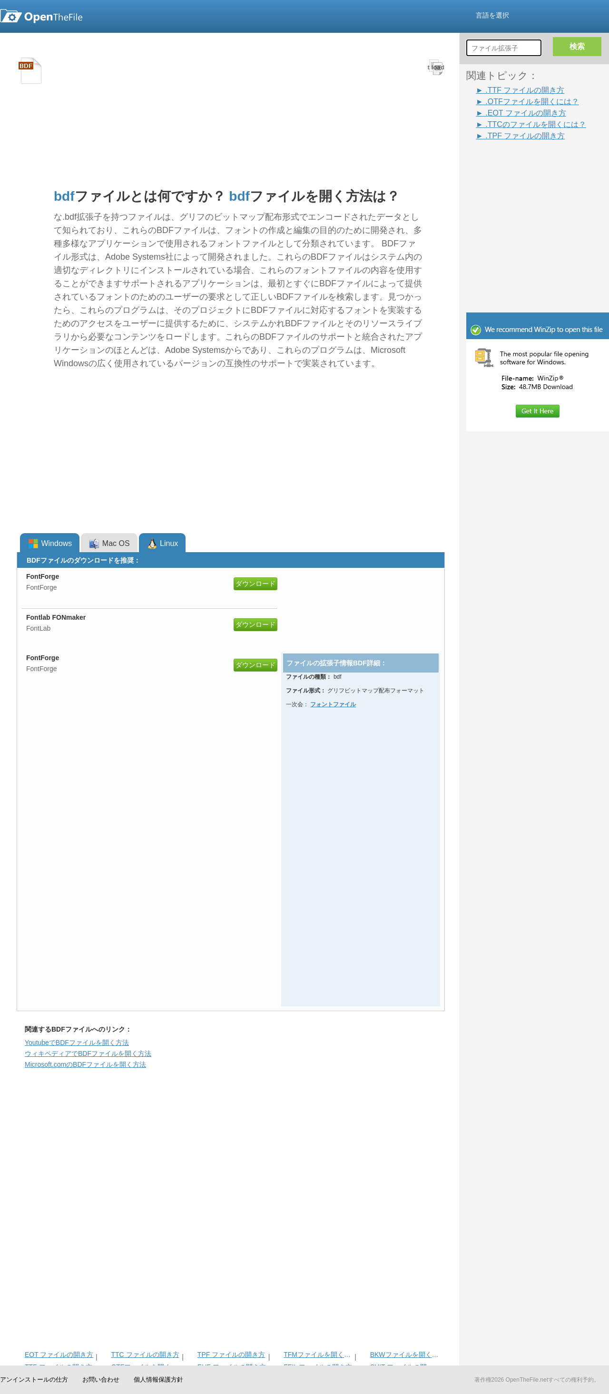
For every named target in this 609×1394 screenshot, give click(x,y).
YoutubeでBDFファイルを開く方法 (77, 1042)
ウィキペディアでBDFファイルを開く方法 (88, 1053)
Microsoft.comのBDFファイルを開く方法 (85, 1064)
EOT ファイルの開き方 (59, 1354)
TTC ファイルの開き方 (145, 1354)
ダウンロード (255, 583)
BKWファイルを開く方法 (404, 1354)
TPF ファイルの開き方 (231, 1354)
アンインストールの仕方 (34, 1379)
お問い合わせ (100, 1379)
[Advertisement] (523, 162)
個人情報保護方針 (158, 1379)
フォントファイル (333, 704)
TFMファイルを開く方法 (318, 1354)
